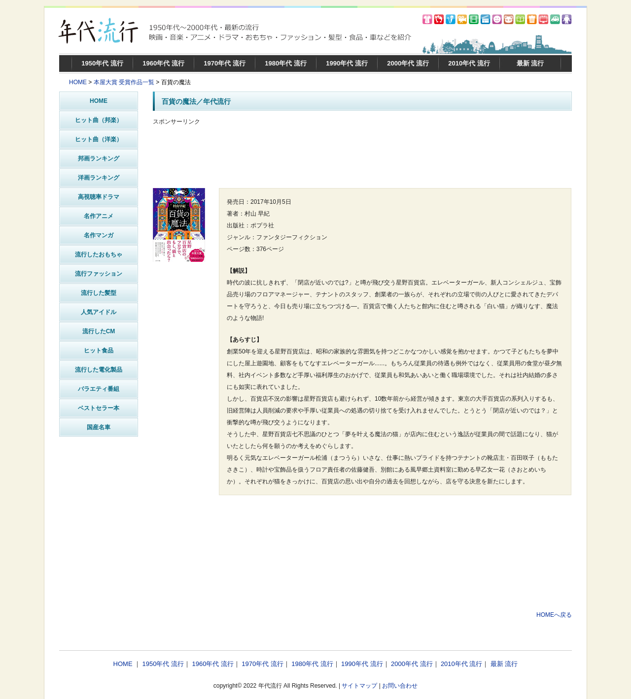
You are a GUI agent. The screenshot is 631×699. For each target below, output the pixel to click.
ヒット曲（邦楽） (98, 120)
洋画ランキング (98, 177)
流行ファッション (98, 273)
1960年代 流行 (163, 63)
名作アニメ (98, 216)
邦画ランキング (98, 158)
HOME (78, 82)
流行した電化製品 (98, 369)
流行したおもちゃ (98, 254)
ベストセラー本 (98, 408)
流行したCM (98, 331)
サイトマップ (359, 685)
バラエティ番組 (98, 388)
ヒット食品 (98, 350)
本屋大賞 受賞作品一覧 (124, 82)
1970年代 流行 (224, 63)
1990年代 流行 (347, 63)
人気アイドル (98, 312)
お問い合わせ (400, 685)
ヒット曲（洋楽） (98, 139)
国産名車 (98, 427)
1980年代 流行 (286, 63)
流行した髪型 (98, 292)
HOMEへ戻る (554, 614)
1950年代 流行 (102, 63)
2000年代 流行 (408, 63)
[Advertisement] (362, 157)
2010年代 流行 (469, 63)
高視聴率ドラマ (98, 196)
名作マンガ (98, 235)
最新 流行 (530, 63)
